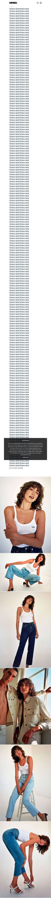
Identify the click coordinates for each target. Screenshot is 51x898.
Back (12, 6)
